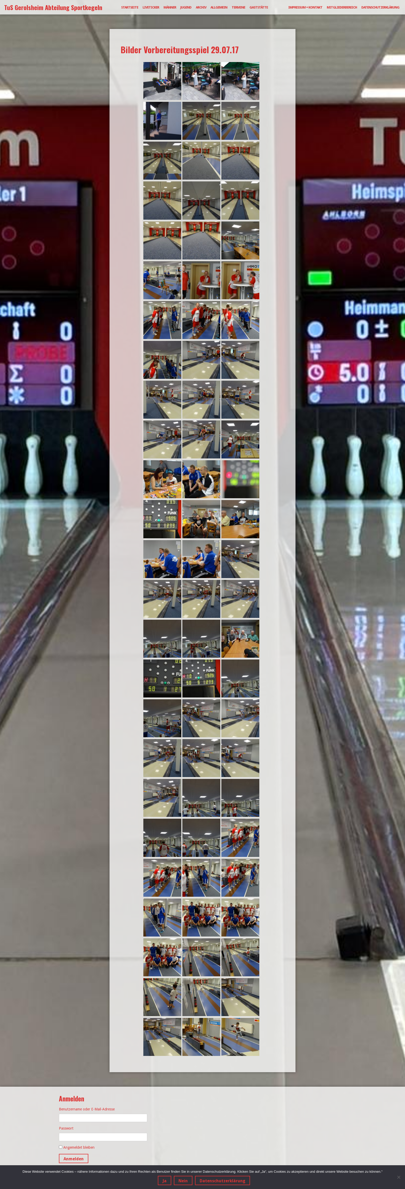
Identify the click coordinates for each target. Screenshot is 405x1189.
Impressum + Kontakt (305, 7)
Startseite (129, 7)
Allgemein (219, 7)
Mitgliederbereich (342, 7)
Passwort (66, 1128)
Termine (238, 7)
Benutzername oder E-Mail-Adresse (87, 1109)
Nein (183, 1180)
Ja (164, 1180)
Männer (169, 7)
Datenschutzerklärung (380, 7)
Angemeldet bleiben (79, 1147)
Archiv (201, 7)
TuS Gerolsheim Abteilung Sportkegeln (53, 7)
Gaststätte (259, 7)
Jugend (185, 7)
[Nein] (398, 1177)
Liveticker (151, 7)
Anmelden (74, 1158)
